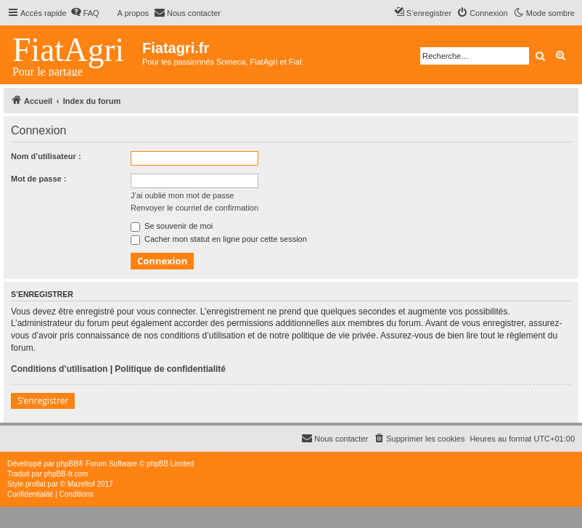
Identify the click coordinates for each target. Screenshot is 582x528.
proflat (35, 484)
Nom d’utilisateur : (46, 156)
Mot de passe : (38, 178)
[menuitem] (84, 13)
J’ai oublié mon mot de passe (182, 195)
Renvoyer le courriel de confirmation (194, 207)
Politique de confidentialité (170, 369)
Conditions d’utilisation (59, 369)
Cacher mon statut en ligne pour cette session (219, 239)
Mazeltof (81, 484)
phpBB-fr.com (66, 474)
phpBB (67, 464)
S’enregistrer (42, 400)
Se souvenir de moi (172, 226)
